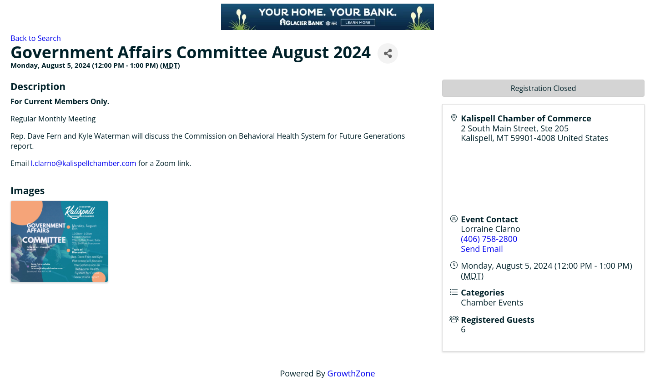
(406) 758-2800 (489, 238)
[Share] (388, 53)
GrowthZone (351, 373)
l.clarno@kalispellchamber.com (83, 163)
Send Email (482, 248)
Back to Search (35, 38)
